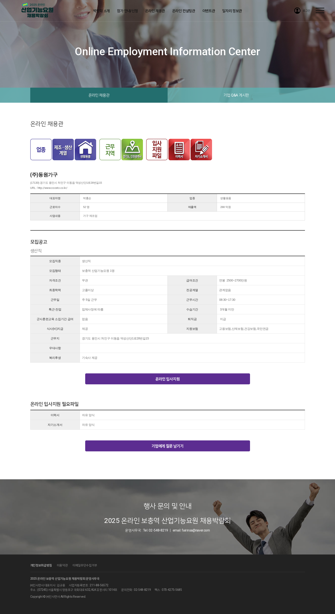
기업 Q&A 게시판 (236, 95)
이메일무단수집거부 (85, 565)
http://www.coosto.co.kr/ (52, 187)
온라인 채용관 (98, 95)
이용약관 (62, 565)
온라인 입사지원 (167, 379)
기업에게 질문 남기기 (167, 446)
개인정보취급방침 (41, 565)
